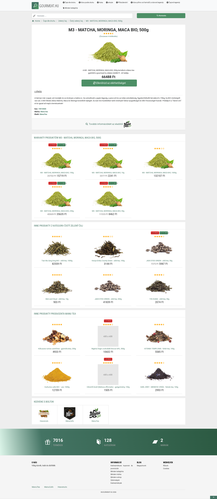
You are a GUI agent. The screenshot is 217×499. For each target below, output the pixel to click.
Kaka (100, 2)
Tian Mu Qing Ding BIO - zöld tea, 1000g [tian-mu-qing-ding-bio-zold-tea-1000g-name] (57, 261)
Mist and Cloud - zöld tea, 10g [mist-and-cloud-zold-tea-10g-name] (57, 299)
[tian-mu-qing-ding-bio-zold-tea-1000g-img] (57, 248)
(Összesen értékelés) (108, 36)
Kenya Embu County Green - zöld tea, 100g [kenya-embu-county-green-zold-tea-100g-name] (108, 261)
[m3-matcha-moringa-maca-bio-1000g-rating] (159, 148)
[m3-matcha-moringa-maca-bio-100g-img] (57, 160)
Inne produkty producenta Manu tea (55, 313)
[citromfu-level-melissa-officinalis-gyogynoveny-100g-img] (108, 374)
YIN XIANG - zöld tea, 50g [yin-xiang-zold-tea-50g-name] (159, 299)
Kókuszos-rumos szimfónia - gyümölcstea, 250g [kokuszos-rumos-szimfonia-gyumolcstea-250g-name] (57, 349)
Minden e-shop (116, 477)
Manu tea (44, 112)
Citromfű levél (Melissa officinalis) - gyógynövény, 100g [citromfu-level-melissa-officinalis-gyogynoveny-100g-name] (108, 387)
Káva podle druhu (86, 2)
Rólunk (165, 466)
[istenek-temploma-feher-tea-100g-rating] (159, 324)
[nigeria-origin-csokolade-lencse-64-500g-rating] (108, 324)
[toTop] (213, 497)
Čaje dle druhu (69, 2)
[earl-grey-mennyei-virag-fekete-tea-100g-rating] (159, 363)
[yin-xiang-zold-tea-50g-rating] (159, 275)
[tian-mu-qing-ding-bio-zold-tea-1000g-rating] (57, 236)
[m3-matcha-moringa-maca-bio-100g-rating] (57, 148)
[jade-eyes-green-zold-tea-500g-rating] (108, 275)
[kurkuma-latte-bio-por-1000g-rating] (57, 363)
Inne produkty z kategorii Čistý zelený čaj (58, 225)
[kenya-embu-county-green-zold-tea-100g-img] (108, 248)
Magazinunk (141, 466)
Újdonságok (115, 480)
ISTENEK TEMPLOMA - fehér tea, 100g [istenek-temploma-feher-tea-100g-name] (159, 349)
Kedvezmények (116, 483)
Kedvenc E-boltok (44, 401)
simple (109, 2)
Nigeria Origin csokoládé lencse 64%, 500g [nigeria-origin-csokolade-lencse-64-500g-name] (108, 349)
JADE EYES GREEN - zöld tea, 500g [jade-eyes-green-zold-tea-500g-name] (108, 299)
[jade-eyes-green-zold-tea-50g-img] (159, 248)
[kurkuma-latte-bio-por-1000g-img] (57, 374)
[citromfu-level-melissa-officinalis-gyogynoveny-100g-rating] (108, 363)
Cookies (166, 469)
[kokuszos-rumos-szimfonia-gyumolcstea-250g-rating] (57, 324)
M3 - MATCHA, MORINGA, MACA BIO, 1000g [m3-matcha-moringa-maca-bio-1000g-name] (159, 173)
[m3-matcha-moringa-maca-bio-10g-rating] (108, 148)
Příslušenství (122, 2)
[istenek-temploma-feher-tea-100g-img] (159, 336)
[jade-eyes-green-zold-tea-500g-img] (108, 286)
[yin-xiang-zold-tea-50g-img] (159, 286)
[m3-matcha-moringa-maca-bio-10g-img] (108, 160)
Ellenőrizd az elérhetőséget (109, 83)
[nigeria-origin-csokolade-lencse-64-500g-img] (108, 336)
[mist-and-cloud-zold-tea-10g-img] (57, 286)
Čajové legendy (173, 2)
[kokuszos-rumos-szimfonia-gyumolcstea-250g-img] (57, 336)
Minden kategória (70, 8)
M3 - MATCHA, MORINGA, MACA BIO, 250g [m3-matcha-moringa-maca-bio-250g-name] (57, 211)
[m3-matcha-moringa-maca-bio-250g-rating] (57, 187)
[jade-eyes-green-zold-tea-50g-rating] (159, 236)
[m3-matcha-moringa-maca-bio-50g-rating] (108, 187)
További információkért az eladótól (108, 124)
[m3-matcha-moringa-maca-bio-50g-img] (108, 198)
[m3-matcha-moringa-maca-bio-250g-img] (57, 198)
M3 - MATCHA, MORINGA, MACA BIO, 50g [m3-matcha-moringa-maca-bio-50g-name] (108, 211)
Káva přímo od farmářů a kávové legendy (147, 2)
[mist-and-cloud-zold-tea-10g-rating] (57, 275)
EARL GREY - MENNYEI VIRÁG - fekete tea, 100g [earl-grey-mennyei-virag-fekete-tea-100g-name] (159, 387)
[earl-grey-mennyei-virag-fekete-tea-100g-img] (159, 374)
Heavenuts (62, 487)
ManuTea (43, 114)
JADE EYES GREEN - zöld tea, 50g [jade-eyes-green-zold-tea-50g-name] (159, 261)
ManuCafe (48, 487)
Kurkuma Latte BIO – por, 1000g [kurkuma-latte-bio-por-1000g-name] (57, 387)
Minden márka (116, 474)
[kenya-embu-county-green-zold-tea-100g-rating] (108, 236)
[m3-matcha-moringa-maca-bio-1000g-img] (159, 160)
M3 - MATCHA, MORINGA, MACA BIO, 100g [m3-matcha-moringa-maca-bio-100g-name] (57, 173)
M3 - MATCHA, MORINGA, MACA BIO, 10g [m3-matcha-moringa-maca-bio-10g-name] (108, 173)
